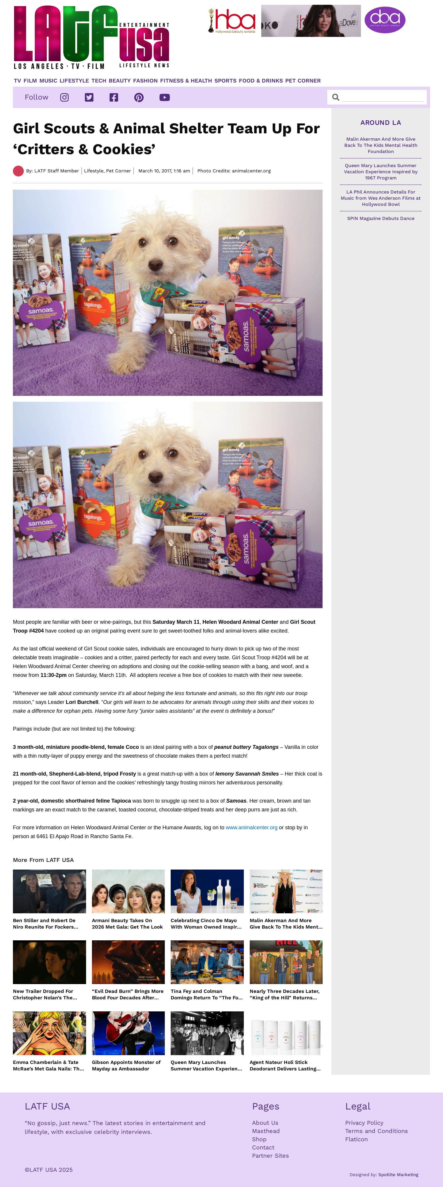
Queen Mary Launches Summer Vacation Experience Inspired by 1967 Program (207, 1065)
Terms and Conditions (376, 1130)
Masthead (266, 1130)
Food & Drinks (261, 81)
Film (30, 81)
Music (48, 81)
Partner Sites (270, 1155)
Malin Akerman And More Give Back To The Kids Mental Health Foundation (286, 923)
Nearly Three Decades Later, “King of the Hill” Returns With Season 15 (285, 994)
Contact (263, 1147)
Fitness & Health (186, 81)
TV (17, 81)
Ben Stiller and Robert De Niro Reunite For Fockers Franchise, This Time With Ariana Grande (45, 923)
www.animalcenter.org (252, 827)
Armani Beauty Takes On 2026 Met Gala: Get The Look (127, 923)
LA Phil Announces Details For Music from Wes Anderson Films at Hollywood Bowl (381, 198)
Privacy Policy (364, 1122)
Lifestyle (74, 81)
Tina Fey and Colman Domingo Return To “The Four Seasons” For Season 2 (207, 994)
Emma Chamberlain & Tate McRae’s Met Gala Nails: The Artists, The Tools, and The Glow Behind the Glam (48, 1065)
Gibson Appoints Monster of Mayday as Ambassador (126, 1065)
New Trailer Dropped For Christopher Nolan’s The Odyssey (43, 994)
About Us (265, 1122)
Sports (225, 81)
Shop (259, 1139)
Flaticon (356, 1139)
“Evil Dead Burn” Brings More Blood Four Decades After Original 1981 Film (128, 994)
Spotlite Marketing (398, 1174)
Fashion (145, 81)
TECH (98, 81)
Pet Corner (303, 81)
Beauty (120, 81)
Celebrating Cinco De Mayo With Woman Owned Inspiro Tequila (205, 923)
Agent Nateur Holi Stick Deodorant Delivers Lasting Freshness (283, 1065)
